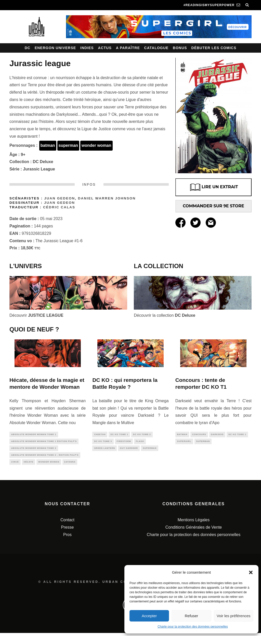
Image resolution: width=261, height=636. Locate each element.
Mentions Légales (194, 523)
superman (68, 145)
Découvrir (36, 315)
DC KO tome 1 (119, 434)
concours (199, 434)
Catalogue (156, 48)
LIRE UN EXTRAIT (213, 187)
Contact (67, 523)
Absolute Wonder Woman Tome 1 (33, 434)
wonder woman (96, 145)
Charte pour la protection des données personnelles (193, 626)
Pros (67, 538)
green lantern (104, 450)
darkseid (217, 434)
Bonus (180, 48)
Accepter (149, 616)
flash (140, 442)
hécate (28, 465)
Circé (15, 465)
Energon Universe (55, 48)
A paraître (128, 48)
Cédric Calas (59, 207)
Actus (105, 48)
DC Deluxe (43, 162)
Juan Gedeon (59, 198)
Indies (87, 48)
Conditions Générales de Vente (193, 530)
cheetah (100, 434)
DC (27, 48)
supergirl (184, 442)
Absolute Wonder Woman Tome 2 (33, 450)
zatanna (69, 465)
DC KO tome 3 (103, 442)
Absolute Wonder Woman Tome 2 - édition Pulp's (45, 457)
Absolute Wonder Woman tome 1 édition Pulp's (44, 442)
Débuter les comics (214, 48)
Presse (67, 530)
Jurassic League (39, 169)
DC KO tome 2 (142, 434)
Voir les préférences (234, 616)
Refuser (191, 616)
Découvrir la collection (164, 315)
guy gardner (129, 450)
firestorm (124, 442)
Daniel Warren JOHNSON (107, 198)
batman (48, 145)
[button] (250, 572)
